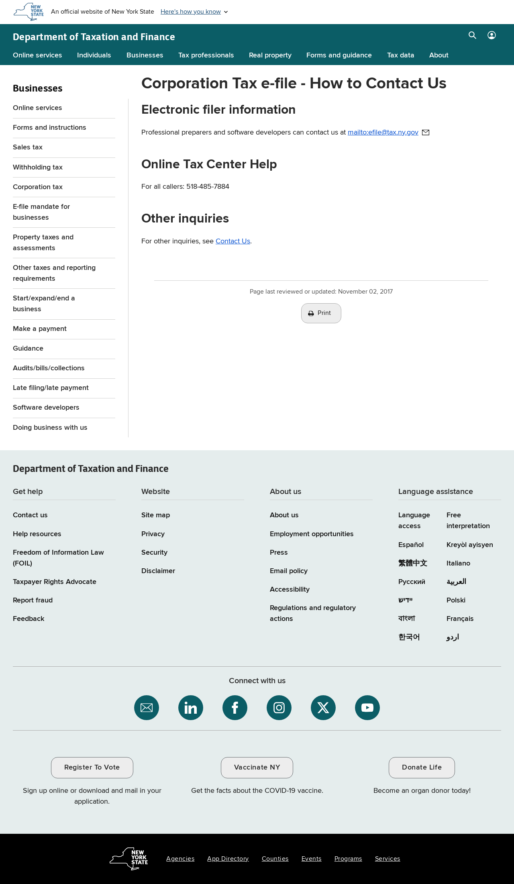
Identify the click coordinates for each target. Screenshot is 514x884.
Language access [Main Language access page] (414, 521)
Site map (155, 515)
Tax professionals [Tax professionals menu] (206, 55)
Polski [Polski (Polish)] (456, 600)
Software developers (46, 407)
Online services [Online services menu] (37, 55)
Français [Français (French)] (460, 619)
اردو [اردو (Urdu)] (453, 637)
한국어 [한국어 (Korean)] (409, 637)
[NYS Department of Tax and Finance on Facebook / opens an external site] (234, 707)
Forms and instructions (49, 127)
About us (284, 515)
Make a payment (40, 329)
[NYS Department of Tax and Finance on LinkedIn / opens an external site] (190, 707)
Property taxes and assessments (43, 243)
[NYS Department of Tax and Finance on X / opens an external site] (323, 707)
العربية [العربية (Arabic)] (456, 582)
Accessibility (290, 589)
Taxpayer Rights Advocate (54, 582)
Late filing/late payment (51, 388)
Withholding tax (38, 167)
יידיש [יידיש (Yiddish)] (405, 600)
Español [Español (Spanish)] (411, 545)
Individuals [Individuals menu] (94, 55)
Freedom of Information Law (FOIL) (58, 558)
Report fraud (33, 600)
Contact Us (233, 241)
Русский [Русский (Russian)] (411, 582)
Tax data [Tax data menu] (400, 55)
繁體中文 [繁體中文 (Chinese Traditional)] (412, 563)
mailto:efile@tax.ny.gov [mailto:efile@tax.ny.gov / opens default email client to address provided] (383, 132)
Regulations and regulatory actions (313, 613)
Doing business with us (50, 427)
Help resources (37, 534)
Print (324, 313)
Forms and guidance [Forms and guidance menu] (339, 55)
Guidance (28, 348)
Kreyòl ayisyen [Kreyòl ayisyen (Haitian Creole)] (470, 545)
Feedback (28, 619)
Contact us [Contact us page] (30, 515)
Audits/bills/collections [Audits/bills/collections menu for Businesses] (49, 368)
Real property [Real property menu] (270, 55)
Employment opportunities (312, 534)
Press (279, 552)
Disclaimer (158, 571)
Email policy (289, 571)
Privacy (153, 534)
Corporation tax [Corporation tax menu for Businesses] (38, 187)
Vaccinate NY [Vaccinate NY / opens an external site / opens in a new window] (257, 767)
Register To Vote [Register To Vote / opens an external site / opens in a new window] (92, 767)
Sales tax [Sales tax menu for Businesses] (28, 147)
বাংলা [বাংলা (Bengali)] (406, 619)
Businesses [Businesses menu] (144, 55)
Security (154, 552)
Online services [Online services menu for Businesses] (37, 108)
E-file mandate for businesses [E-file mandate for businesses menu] (41, 212)
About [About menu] (439, 55)
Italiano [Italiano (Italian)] (458, 563)
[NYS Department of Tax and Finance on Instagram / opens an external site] (279, 707)
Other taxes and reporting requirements (54, 273)
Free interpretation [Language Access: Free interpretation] (468, 521)
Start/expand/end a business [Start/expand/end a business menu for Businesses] (44, 304)
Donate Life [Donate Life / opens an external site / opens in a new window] (422, 767)
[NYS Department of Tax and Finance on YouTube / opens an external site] (367, 707)
